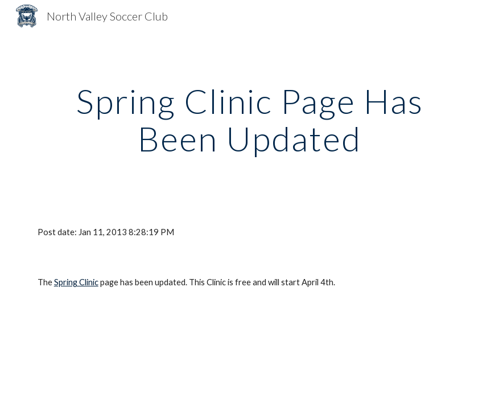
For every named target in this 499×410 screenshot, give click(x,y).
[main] (250, 119)
